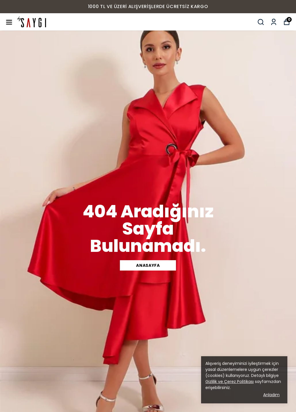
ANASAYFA (148, 265)
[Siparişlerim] (273, 22)
